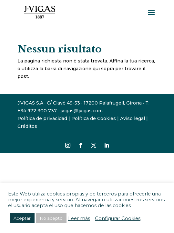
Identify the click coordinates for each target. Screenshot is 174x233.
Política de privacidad (42, 118)
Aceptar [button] (22, 218)
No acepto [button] (51, 218)
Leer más (79, 218)
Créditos (27, 126)
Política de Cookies (93, 118)
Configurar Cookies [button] (117, 218)
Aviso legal (132, 118)
